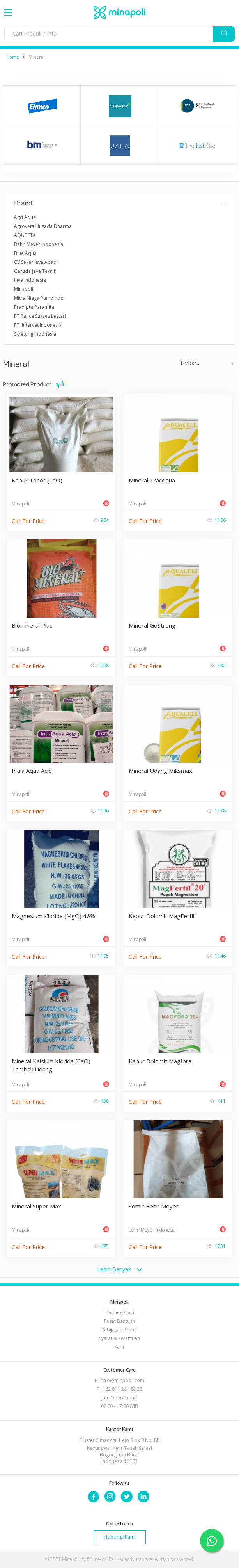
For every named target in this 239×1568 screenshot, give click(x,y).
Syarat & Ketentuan (119, 1338)
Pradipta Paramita (34, 307)
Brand (121, 202)
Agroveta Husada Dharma (43, 226)
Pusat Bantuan (119, 1321)
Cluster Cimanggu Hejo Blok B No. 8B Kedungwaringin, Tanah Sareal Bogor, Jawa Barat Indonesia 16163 (119, 1451)
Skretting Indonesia (35, 334)
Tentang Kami (120, 1312)
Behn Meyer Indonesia (38, 244)
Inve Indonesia (30, 280)
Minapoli (23, 289)
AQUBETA (25, 235)
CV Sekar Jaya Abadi (36, 262)
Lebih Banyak (119, 1269)
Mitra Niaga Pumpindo (39, 298)
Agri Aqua (25, 217)
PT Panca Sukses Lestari (40, 316)
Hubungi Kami (120, 1537)
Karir (119, 1347)
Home (12, 57)
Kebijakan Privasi (119, 1329)
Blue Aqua (25, 253)
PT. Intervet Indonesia (38, 325)
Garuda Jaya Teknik (35, 271)
